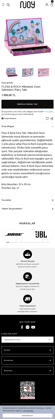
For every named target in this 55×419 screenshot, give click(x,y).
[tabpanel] (14, 234)
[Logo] (27, 4)
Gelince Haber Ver (27, 104)
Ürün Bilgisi (7, 126)
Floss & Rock (7, 83)
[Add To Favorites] (47, 118)
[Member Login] (47, 4)
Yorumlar (6, 200)
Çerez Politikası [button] (28, 411)
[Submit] (49, 340)
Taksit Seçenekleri (11, 209)
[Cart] (52, 4)
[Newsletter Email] (27, 340)
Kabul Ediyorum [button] (27, 416)
